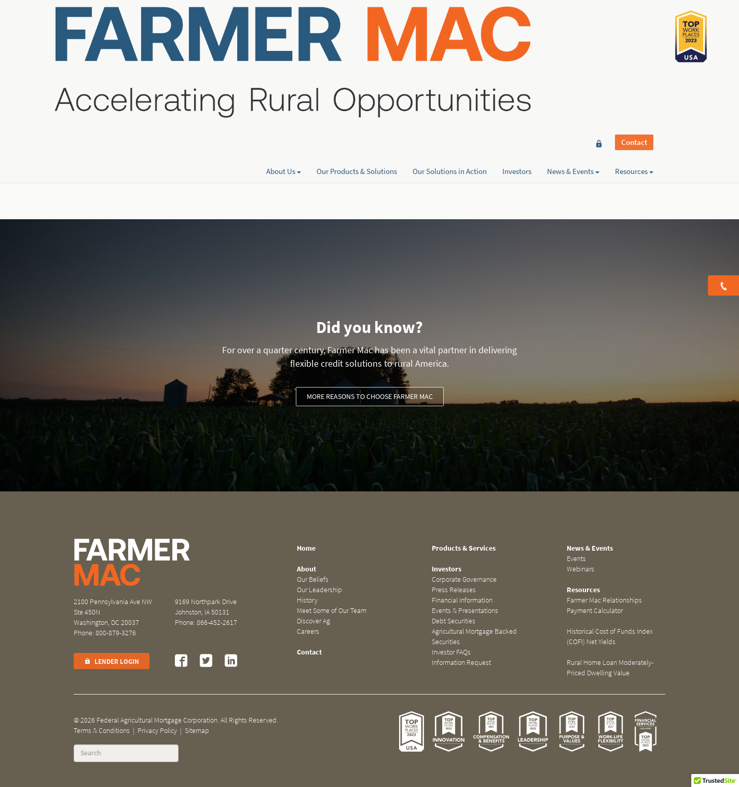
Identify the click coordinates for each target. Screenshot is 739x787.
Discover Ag (313, 621)
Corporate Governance (464, 579)
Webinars (580, 569)
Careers (308, 631)
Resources (634, 45)
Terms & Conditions (102, 731)
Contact (634, 27)
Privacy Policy (157, 731)
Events (576, 559)
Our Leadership (319, 590)
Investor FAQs (451, 652)
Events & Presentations (465, 611)
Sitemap (197, 731)
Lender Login (111, 661)
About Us (283, 45)
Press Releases (454, 590)
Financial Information (462, 600)
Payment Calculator (595, 611)
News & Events (573, 45)
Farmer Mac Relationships (604, 600)
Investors (516, 45)
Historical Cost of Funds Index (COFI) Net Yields (610, 636)
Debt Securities (453, 621)
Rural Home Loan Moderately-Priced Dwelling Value (610, 668)
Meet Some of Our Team (331, 611)
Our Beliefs (313, 579)
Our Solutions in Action (450, 45)
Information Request (461, 663)
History (307, 600)
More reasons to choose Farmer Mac (370, 397)
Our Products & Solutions (357, 45)
